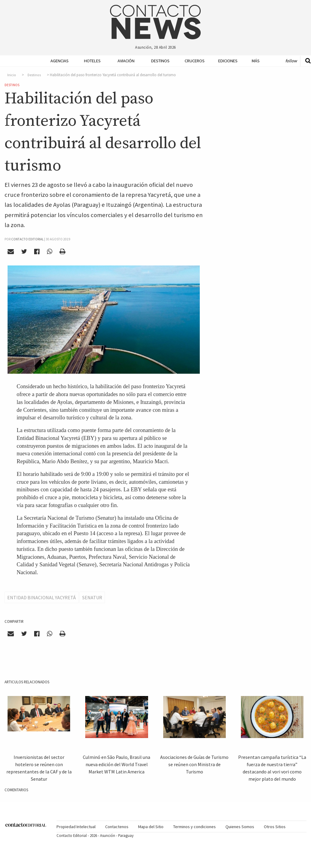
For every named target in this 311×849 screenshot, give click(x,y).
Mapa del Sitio (151, 826)
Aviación (124, 60)
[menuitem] (55, 61)
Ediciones (225, 60)
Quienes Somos (239, 826)
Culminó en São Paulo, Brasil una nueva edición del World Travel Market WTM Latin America (116, 764)
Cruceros (191, 60)
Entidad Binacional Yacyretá (41, 597)
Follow (291, 60)
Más (256, 60)
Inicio (11, 75)
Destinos (158, 60)
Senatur (92, 597)
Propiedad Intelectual (76, 826)
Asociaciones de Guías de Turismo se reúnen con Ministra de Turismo (194, 764)
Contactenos (116, 826)
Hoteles (91, 60)
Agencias (57, 60)
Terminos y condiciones (194, 826)
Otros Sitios (275, 826)
